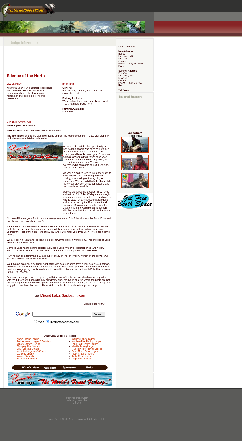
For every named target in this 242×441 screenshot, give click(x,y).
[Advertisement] (135, 115)
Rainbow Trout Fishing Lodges (87, 349)
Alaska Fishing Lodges (28, 339)
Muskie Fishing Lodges (83, 346)
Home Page (53, 419)
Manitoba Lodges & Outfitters (31, 351)
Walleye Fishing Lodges (83, 339)
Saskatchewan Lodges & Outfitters (34, 341)
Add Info (93, 419)
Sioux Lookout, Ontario (28, 349)
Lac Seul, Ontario (25, 354)
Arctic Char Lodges (81, 356)
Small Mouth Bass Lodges (85, 351)
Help (102, 419)
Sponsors (81, 419)
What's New (67, 419)
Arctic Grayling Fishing (83, 354)
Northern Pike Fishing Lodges (86, 341)
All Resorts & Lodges (27, 358)
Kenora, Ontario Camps (28, 344)
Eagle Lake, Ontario (81, 358)
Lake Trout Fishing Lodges (85, 344)
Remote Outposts (25, 356)
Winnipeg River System (28, 346)
